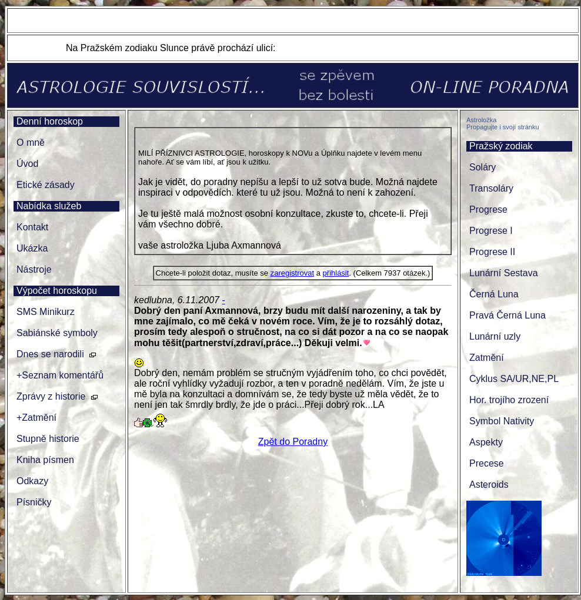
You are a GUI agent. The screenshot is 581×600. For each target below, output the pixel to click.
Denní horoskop (49, 121)
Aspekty (486, 442)
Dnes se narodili (50, 354)
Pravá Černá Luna (507, 315)
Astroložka (481, 119)
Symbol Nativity (501, 421)
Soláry (482, 167)
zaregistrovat (292, 273)
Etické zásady (45, 185)
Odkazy (32, 481)
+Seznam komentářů (59, 375)
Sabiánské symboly (57, 333)
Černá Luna (494, 294)
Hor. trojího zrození (509, 400)
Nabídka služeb (48, 206)
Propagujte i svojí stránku (502, 126)
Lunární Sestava (503, 273)
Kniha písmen (45, 460)
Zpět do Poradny (293, 442)
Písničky (34, 502)
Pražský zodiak (501, 146)
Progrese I (491, 231)
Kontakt (32, 227)
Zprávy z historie (50, 396)
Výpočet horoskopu (56, 291)
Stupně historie (47, 439)
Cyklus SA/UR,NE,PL (514, 379)
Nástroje (34, 269)
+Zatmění (36, 418)
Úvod (27, 164)
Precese (486, 463)
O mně (30, 143)
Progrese (488, 209)
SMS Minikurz (45, 312)
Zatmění (486, 358)
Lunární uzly (494, 336)
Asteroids (489, 485)
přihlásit (336, 273)
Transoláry (491, 188)
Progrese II (492, 252)
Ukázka (32, 248)
